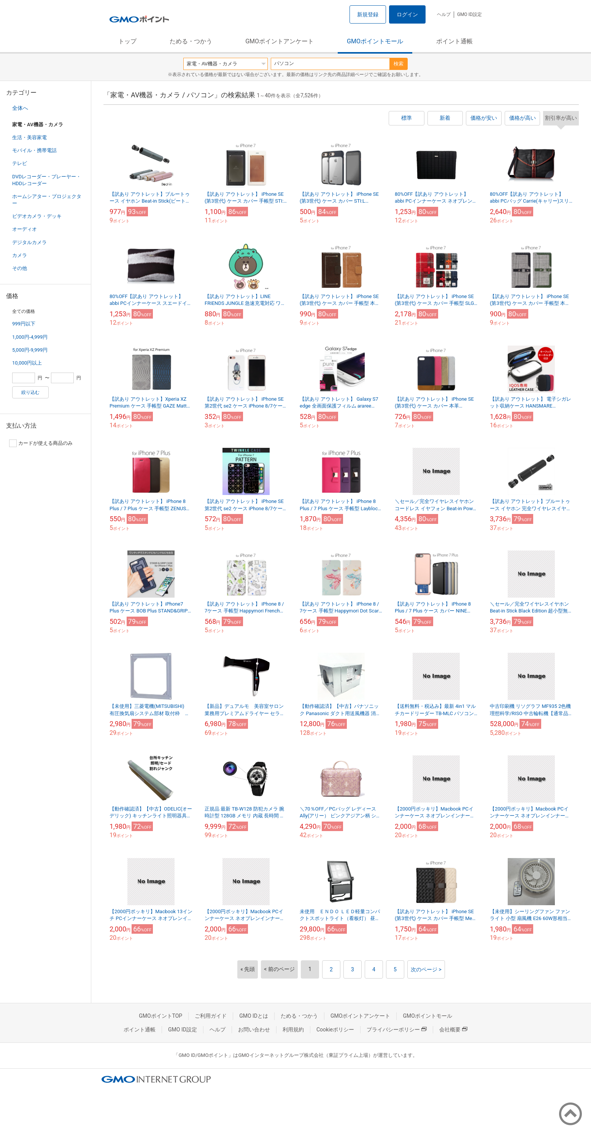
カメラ (19, 255)
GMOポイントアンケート (279, 41)
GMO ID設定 (469, 14)
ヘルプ (444, 14)
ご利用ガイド (211, 1016)
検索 (399, 64)
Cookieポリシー (335, 1029)
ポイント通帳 (454, 41)
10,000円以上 (27, 363)
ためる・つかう (191, 41)
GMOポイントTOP (160, 1016)
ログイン (407, 14)
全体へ (20, 108)
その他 (19, 268)
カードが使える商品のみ (41, 443)
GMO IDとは (253, 1016)
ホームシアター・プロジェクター (46, 200)
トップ (127, 41)
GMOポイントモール (375, 41)
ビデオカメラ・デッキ (37, 216)
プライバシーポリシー (397, 1029)
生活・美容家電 (29, 137)
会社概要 (453, 1029)
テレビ (19, 163)
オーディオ (24, 229)
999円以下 (23, 324)
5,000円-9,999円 (30, 350)
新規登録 (367, 14)
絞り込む (30, 392)
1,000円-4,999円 (30, 337)
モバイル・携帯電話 (34, 150)
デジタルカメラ (29, 242)
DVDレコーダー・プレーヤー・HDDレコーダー (46, 180)
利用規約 (293, 1029)
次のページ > (426, 969)
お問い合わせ (254, 1029)
